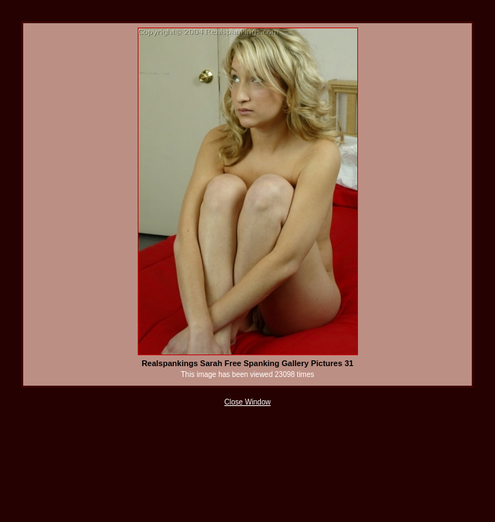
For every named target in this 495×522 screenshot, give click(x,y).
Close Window (248, 402)
